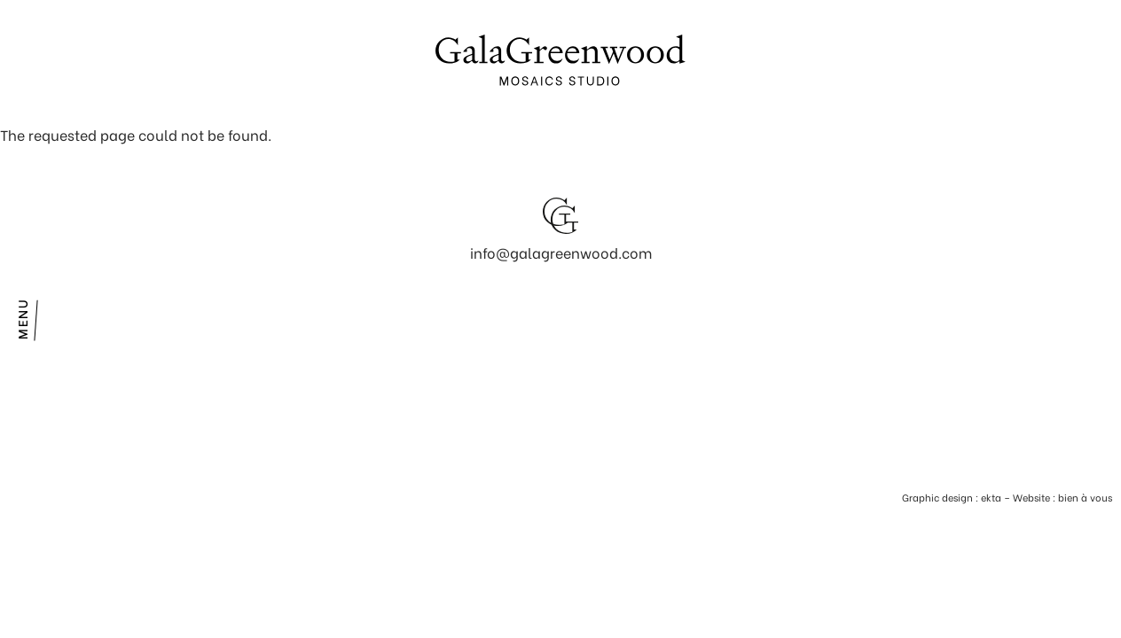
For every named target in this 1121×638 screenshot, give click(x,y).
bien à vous (1085, 497)
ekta (991, 497)
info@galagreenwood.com (561, 252)
